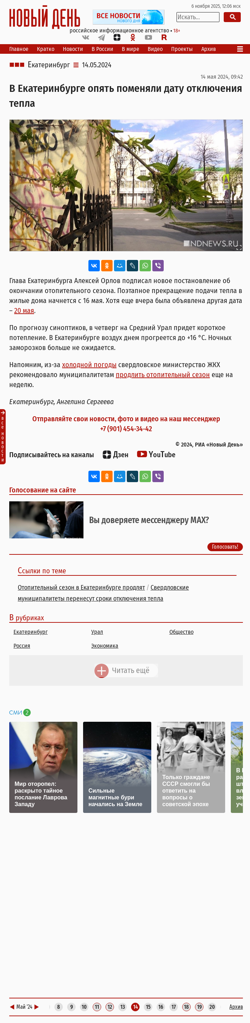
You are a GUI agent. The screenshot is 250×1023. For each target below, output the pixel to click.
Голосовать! (225, 546)
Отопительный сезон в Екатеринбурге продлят (81, 587)
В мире (130, 49)
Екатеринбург (49, 65)
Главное (18, 49)
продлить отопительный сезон (163, 374)
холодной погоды (89, 364)
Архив (208, 49)
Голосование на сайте (42, 490)
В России (102, 49)
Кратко (45, 49)
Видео (155, 49)
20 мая (24, 310)
